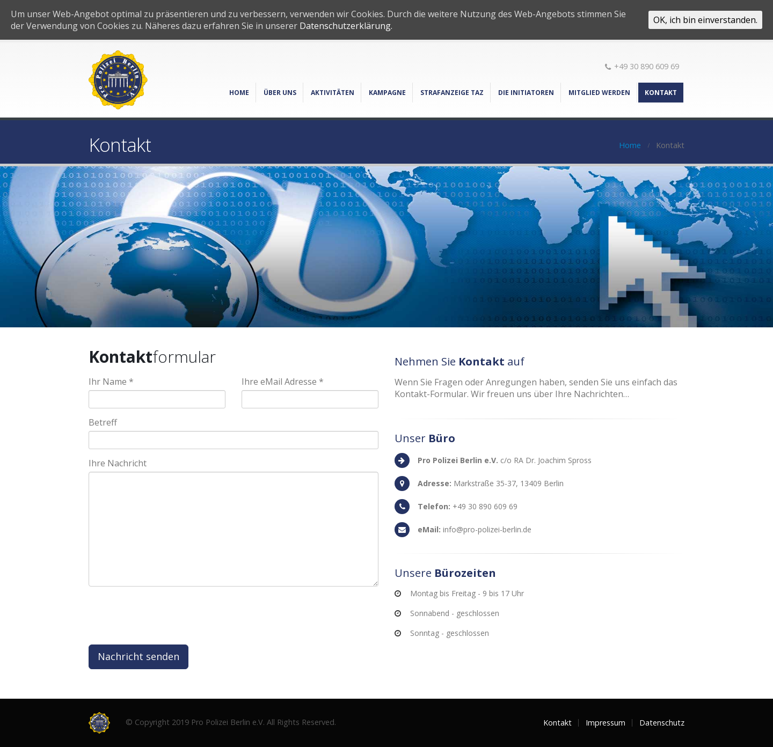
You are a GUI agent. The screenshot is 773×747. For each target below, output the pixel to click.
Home (239, 92)
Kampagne (387, 92)
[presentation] (170, 615)
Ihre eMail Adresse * (283, 381)
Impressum (605, 722)
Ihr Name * (111, 381)
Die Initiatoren (526, 92)
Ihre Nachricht (118, 463)
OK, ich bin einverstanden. (705, 20)
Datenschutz (661, 722)
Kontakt (661, 92)
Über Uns (280, 92)
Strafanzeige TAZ (452, 92)
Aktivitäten (332, 92)
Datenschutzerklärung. (346, 26)
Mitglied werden (599, 92)
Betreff (103, 422)
